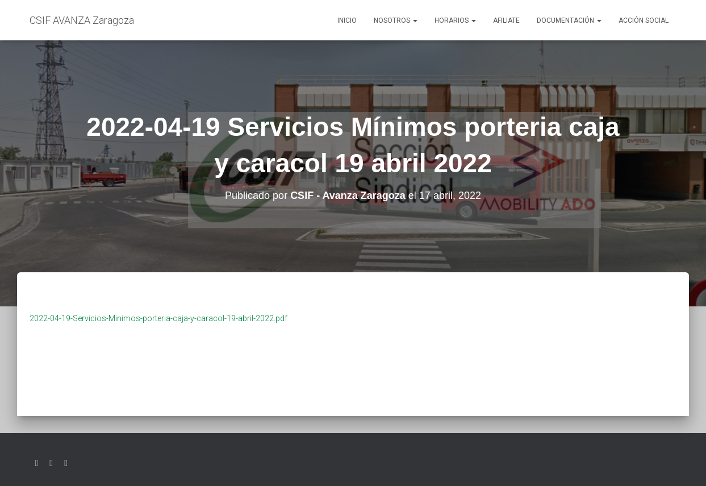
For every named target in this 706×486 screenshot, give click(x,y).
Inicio (347, 20)
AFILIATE (506, 20)
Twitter (37, 463)
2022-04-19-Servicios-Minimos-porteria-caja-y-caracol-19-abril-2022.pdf (158, 318)
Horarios (455, 20)
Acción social (644, 20)
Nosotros (395, 20)
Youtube (66, 463)
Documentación (569, 20)
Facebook (51, 463)
